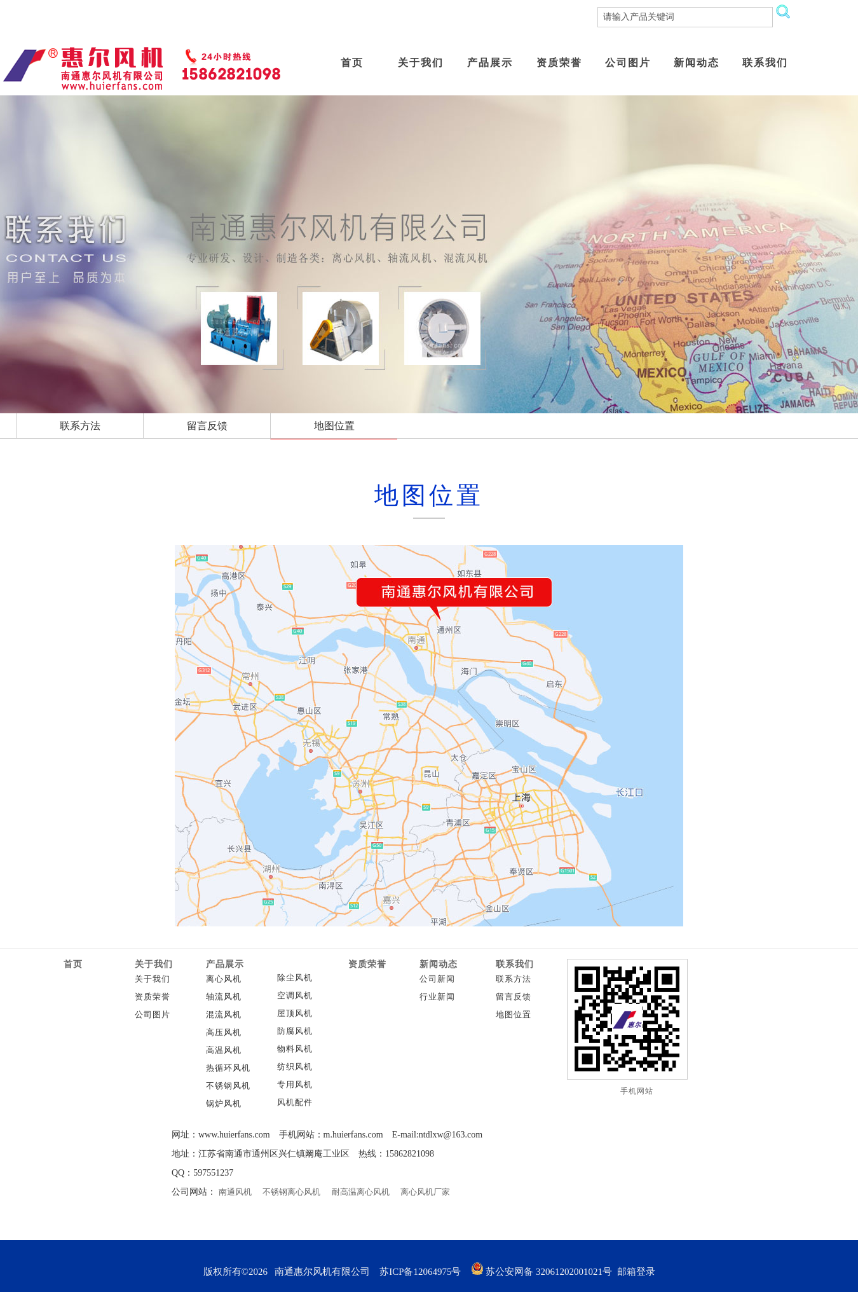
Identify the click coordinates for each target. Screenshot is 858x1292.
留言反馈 (513, 997)
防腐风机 (295, 1031)
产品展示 (225, 964)
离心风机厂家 (425, 1192)
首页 (73, 964)
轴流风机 (224, 997)
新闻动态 (438, 964)
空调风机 (295, 995)
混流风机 (224, 1014)
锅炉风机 (224, 1103)
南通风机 (235, 1192)
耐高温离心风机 (361, 1192)
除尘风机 (295, 977)
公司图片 (152, 1014)
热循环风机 (228, 1068)
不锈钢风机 (228, 1086)
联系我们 (515, 964)
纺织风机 (295, 1066)
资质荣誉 (152, 997)
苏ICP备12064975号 (420, 1272)
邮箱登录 (636, 1272)
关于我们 (154, 964)
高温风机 (224, 1050)
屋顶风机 (295, 1013)
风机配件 (295, 1102)
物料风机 (295, 1049)
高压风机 (224, 1032)
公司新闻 (437, 979)
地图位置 (513, 1014)
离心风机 (224, 979)
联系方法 (513, 979)
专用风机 (295, 1084)
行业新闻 (437, 997)
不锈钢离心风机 (291, 1192)
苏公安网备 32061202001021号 (542, 1272)
